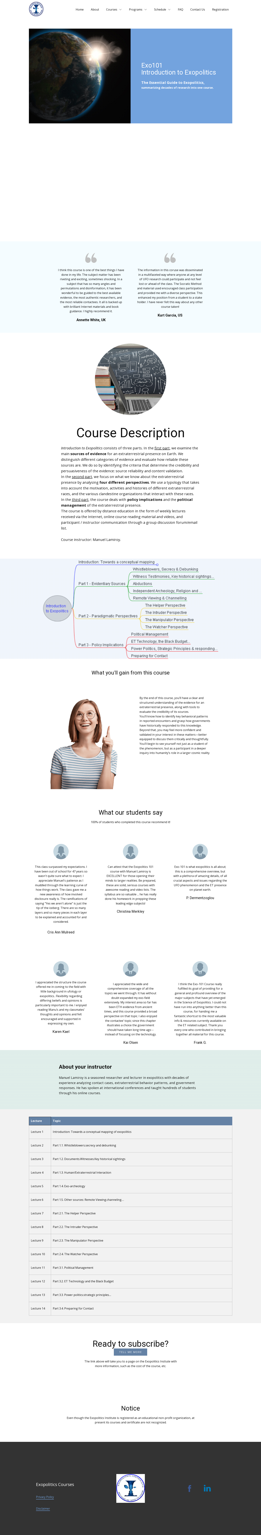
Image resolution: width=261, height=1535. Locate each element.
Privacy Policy (45, 1497)
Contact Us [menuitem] (197, 9)
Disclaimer (43, 1509)
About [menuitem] (95, 9)
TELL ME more (130, 1352)
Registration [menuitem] (220, 9)
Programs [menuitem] (135, 9)
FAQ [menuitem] (180, 9)
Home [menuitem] (80, 9)
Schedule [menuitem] (160, 9)
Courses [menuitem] (111, 9)
